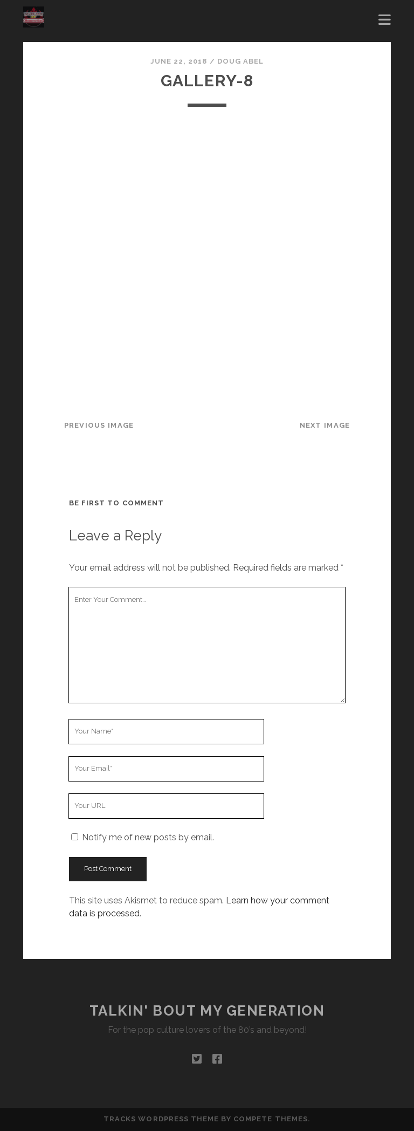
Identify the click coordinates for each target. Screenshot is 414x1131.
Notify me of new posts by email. (148, 837)
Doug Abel (240, 61)
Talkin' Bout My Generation (207, 1011)
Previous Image (99, 425)
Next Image (325, 425)
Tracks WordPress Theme (161, 1119)
